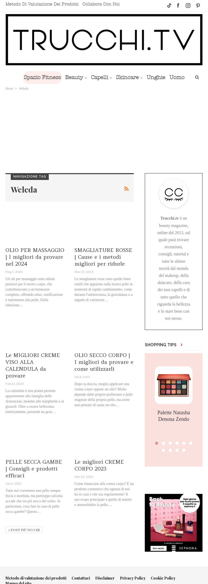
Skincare (125, 77)
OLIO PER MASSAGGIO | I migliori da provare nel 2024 (35, 257)
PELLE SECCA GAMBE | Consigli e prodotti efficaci (34, 468)
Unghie (155, 77)
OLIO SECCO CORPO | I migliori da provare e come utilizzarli (104, 362)
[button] (156, 443)
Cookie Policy (163, 578)
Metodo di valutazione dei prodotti (42, 4)
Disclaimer (105, 578)
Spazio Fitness (37, 77)
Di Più (177, 77)
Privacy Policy (133, 578)
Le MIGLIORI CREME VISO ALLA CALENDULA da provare (33, 365)
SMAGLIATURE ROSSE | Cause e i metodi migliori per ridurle (103, 257)
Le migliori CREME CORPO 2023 (99, 465)
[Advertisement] (104, 131)
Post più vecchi (24, 530)
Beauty (70, 77)
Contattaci (81, 578)
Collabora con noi (101, 4)
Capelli (96, 77)
